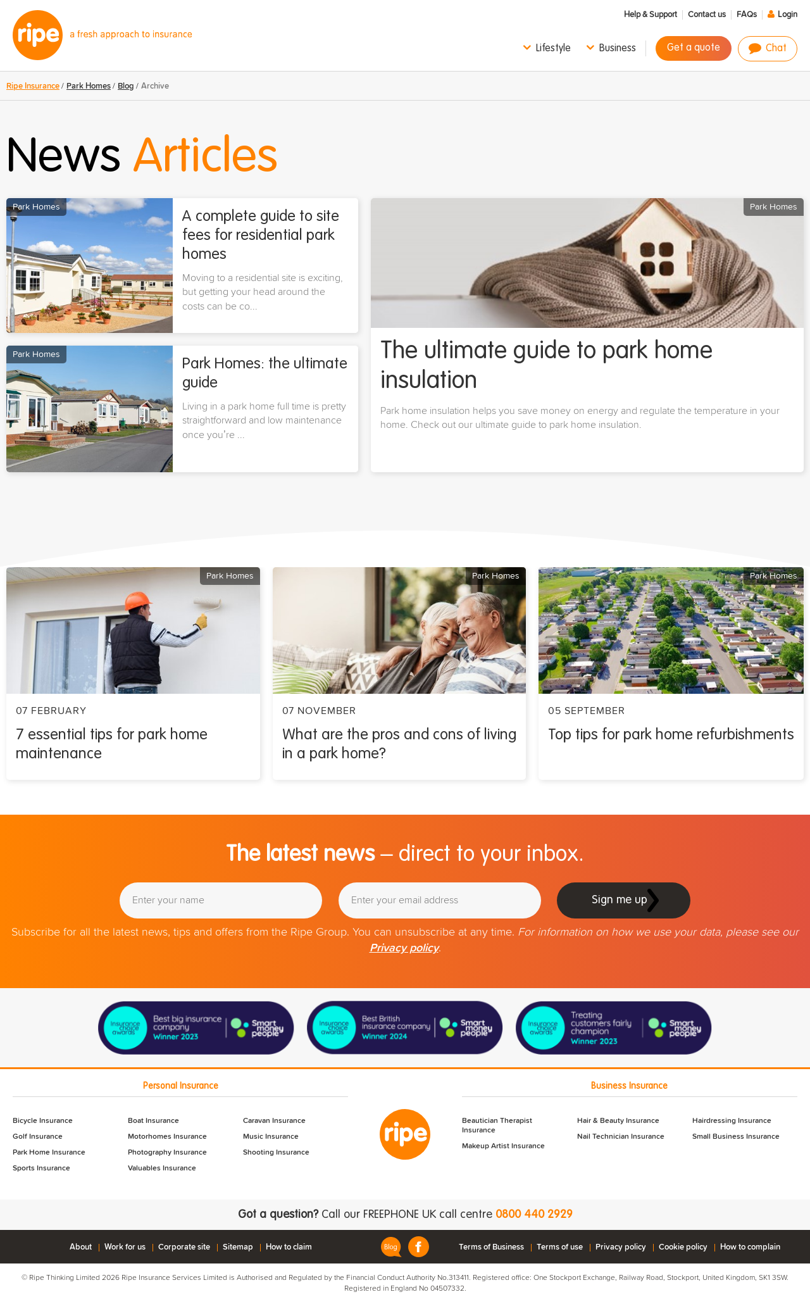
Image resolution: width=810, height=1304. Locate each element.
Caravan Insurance (274, 1121)
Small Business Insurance (736, 1137)
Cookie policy (683, 1247)
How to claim (289, 1247)
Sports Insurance (41, 1168)
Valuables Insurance (162, 1168)
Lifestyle (553, 49)
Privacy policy (404, 948)
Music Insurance (271, 1137)
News (142, 158)
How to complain (750, 1247)
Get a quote (693, 48)
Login (787, 15)
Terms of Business (491, 1247)
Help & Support (650, 15)
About (81, 1247)
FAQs (747, 15)
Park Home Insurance (49, 1153)
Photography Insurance (167, 1153)
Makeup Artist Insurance (503, 1146)
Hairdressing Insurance (731, 1121)
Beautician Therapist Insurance (497, 1125)
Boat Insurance (153, 1121)
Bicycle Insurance (43, 1121)
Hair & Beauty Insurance (618, 1121)
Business (617, 49)
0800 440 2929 (534, 1214)
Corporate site (184, 1247)
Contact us (707, 15)
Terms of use (560, 1247)
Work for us (125, 1247)
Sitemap (238, 1247)
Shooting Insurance (276, 1153)
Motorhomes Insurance (167, 1137)
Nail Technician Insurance (620, 1137)
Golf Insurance (38, 1137)
